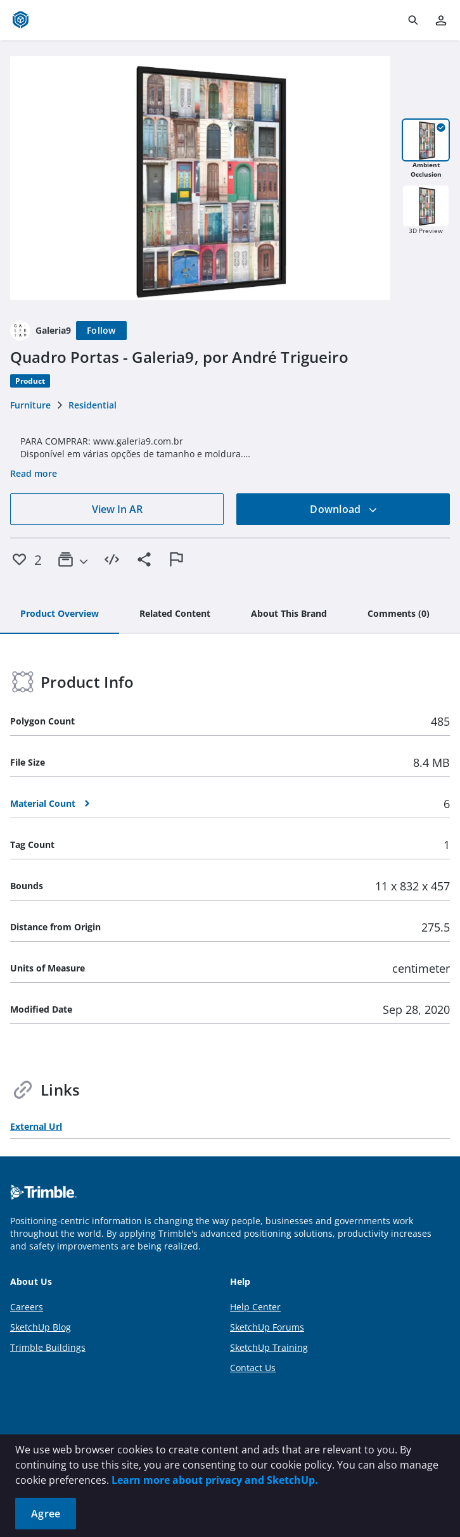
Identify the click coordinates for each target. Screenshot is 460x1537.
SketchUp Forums (267, 1327)
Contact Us (253, 1368)
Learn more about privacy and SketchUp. (215, 1480)
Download (343, 509)
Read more (33, 473)
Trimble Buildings (48, 1347)
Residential (92, 405)
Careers (26, 1307)
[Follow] (101, 330)
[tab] (59, 614)
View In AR (117, 509)
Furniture (30, 405)
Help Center (255, 1307)
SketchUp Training (269, 1347)
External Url (36, 1126)
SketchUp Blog (40, 1327)
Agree (45, 1514)
